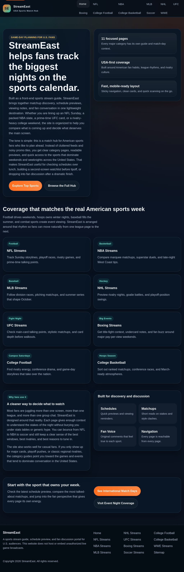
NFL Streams (101, 539)
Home (97, 533)
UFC (176, 4)
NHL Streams (132, 533)
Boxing (83, 12)
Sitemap (159, 552)
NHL (163, 4)
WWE (164, 12)
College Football (103, 12)
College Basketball (129, 12)
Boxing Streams (134, 546)
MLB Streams (102, 552)
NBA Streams (102, 546)
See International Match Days (117, 490)
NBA (121, 4)
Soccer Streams (134, 552)
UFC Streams (132, 539)
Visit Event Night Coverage (115, 503)
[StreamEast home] (20, 8)
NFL (95, 4)
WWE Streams (163, 546)
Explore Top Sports (25, 185)
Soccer (151, 12)
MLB (149, 4)
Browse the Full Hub (62, 185)
